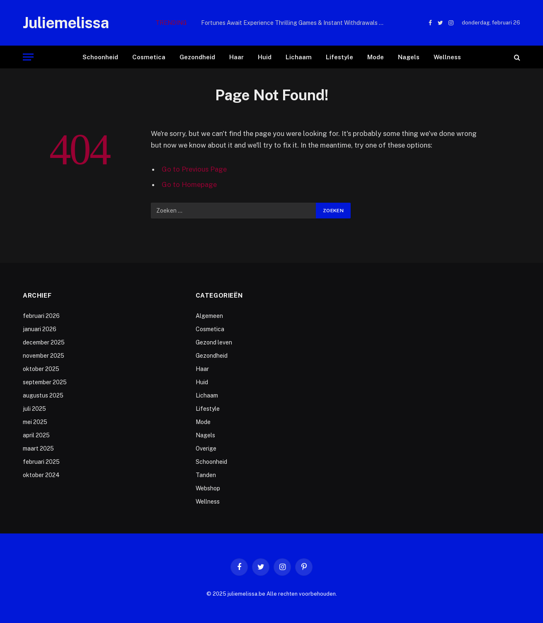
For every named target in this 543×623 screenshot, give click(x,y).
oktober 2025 (41, 369)
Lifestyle (339, 57)
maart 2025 (38, 448)
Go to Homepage (189, 184)
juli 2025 (34, 408)
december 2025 (44, 342)
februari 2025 (41, 461)
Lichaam (299, 57)
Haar (236, 57)
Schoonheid (100, 57)
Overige (206, 448)
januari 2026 (39, 329)
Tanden (206, 475)
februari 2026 (41, 316)
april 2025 (36, 435)
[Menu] (28, 57)
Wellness (447, 57)
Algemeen (209, 316)
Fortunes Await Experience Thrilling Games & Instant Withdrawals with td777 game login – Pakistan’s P (294, 22)
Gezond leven (214, 342)
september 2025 (45, 382)
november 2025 (43, 355)
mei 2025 (35, 422)
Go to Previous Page (194, 169)
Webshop (208, 488)
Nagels (408, 57)
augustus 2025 (43, 395)
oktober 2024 (41, 475)
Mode (375, 57)
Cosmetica (148, 57)
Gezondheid (197, 57)
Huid (265, 57)
